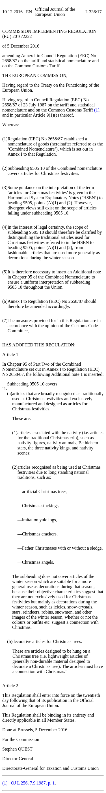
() (96, 110)
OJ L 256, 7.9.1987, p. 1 (33, 783)
